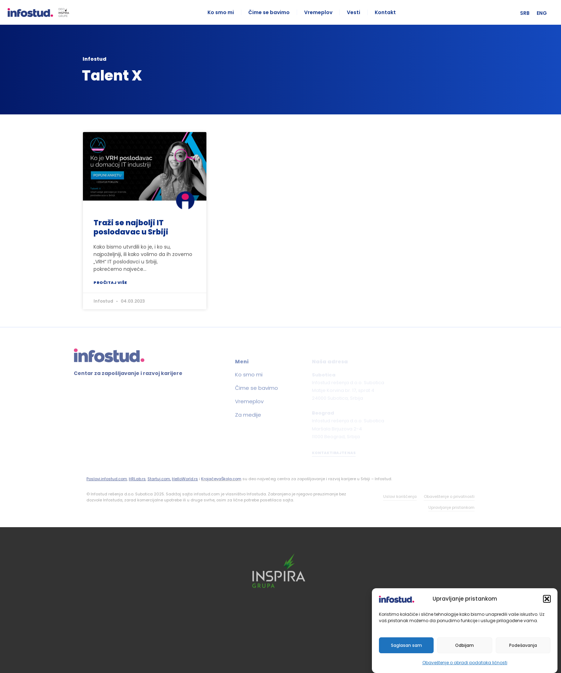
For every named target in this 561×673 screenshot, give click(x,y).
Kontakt (387, 12)
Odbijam (464, 645)
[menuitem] (529, 13)
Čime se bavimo (271, 12)
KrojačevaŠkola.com (221, 479)
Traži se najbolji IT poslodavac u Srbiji (131, 227)
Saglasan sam (406, 645)
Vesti (355, 12)
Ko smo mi (223, 12)
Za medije (222, 414)
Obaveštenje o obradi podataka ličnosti (464, 663)
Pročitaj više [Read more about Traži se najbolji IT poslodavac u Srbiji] (110, 282)
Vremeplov (320, 12)
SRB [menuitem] (529, 13)
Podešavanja (523, 645)
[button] (546, 598)
